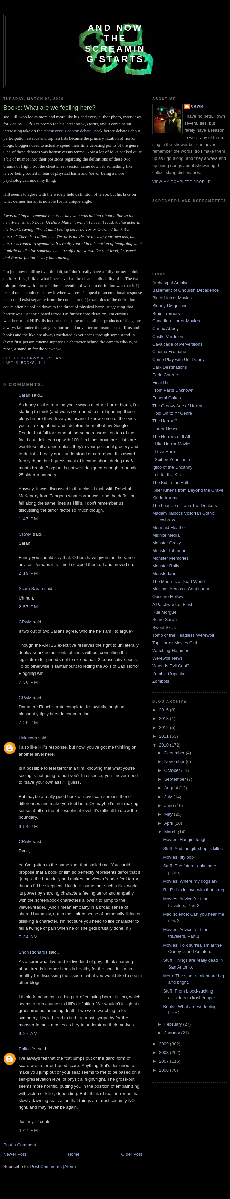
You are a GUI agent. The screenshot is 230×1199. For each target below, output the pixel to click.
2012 (164, 727)
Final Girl (161, 382)
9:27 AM (28, 1033)
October (172, 770)
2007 (164, 1061)
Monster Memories (170, 558)
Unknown (28, 737)
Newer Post (14, 1154)
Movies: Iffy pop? (179, 857)
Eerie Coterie (165, 374)
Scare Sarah (31, 588)
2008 (164, 1052)
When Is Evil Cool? (170, 665)
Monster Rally (165, 565)
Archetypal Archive (170, 282)
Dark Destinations (169, 367)
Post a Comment (19, 1144)
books (28, 363)
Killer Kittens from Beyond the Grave (187, 490)
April (169, 823)
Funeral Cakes (166, 397)
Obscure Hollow (167, 596)
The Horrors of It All (171, 436)
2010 (164, 745)
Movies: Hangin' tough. (185, 839)
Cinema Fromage (169, 351)
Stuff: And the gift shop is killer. (193, 848)
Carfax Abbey (165, 328)
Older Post (131, 1154)
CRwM (25, 534)
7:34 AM (28, 936)
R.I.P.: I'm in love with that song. (194, 889)
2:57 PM (28, 606)
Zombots (160, 681)
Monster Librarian (169, 550)
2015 (164, 709)
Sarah (24, 395)
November (175, 761)
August (171, 787)
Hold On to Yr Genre (172, 413)
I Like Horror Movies (171, 443)
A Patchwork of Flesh (172, 604)
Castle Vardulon (167, 336)
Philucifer (28, 1048)
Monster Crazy (166, 542)
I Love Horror (165, 451)
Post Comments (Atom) (53, 1166)
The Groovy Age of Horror (177, 405)
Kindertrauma (165, 497)
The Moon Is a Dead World (178, 581)
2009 (164, 1043)
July (169, 796)
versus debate (67, 130)
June (169, 805)
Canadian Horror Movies (176, 320)
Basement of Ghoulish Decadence (185, 290)
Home (74, 1154)
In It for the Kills (167, 474)
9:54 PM (28, 826)
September (175, 779)
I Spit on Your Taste (171, 459)
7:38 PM (28, 722)
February (173, 1024)
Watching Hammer (170, 650)
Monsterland (164, 573)
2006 (164, 1070)
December (175, 752)
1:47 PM (28, 518)
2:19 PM (28, 573)
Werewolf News (167, 658)
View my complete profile (181, 182)
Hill (42, 363)
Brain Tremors (166, 313)
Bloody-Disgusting (170, 305)
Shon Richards (33, 952)
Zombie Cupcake (168, 673)
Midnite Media (166, 535)
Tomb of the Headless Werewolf (183, 635)
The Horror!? (164, 420)
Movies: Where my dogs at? (190, 881)
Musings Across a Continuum (180, 588)
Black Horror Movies (172, 297)
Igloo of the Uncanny (172, 467)
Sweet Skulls (164, 627)
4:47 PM (28, 1130)
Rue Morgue (164, 612)
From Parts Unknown (172, 390)
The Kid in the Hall (170, 482)
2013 (164, 718)
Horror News (164, 428)
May (169, 814)
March (171, 831)
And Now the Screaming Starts (115, 43)
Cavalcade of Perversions (177, 344)
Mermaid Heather (169, 527)
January (172, 1032)
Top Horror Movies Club (175, 642)
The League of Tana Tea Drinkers (184, 505)
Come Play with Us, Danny (178, 359)
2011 (164, 736)
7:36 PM (28, 682)
